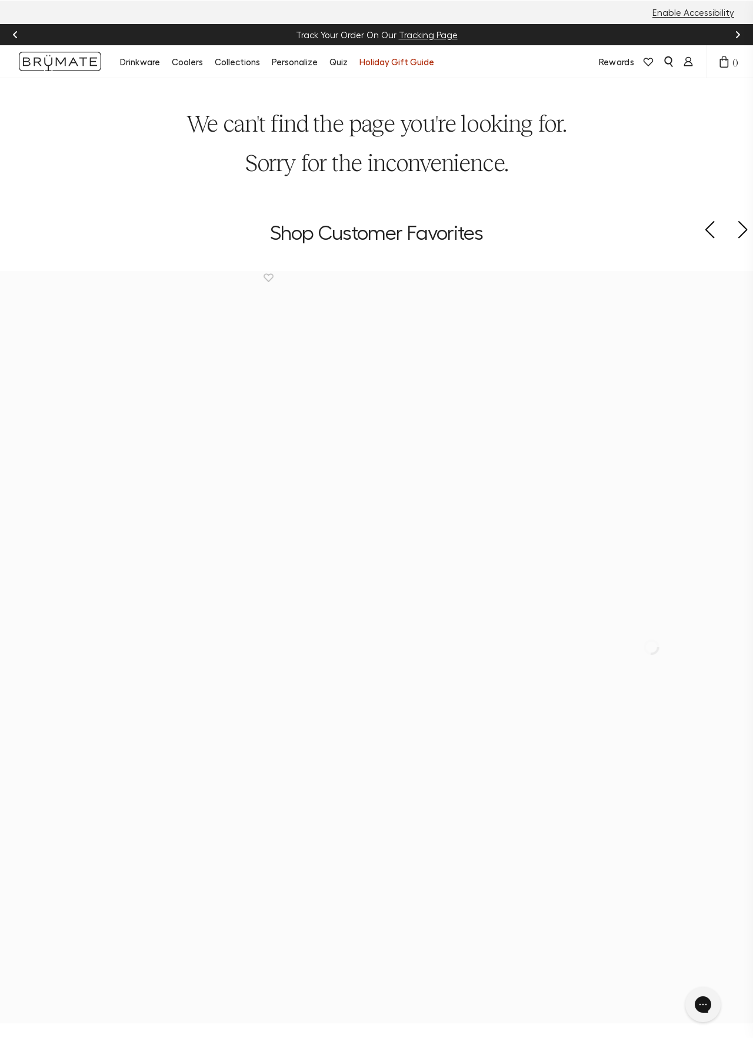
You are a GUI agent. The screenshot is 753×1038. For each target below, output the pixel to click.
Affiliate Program (357, 851)
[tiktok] (75, 780)
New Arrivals (210, 745)
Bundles (201, 798)
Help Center (287, 763)
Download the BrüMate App (215, 892)
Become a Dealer (360, 880)
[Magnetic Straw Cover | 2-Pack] (185, 360)
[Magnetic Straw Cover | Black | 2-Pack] (377, 360)
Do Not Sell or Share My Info (361, 1004)
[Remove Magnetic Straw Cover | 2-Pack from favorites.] (269, 277)
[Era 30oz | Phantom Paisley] (568, 360)
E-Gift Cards (211, 868)
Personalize (295, 61)
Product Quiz (289, 745)
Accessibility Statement (478, 1004)
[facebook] (53, 780)
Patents (356, 951)
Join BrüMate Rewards (366, 804)
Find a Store (287, 816)
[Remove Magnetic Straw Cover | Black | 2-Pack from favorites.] (460, 277)
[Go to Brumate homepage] (60, 61)
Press (350, 933)
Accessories (209, 833)
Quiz (338, 61)
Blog (349, 780)
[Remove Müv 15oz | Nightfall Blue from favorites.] (77, 277)
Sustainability (369, 763)
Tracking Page (428, 34)
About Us (359, 745)
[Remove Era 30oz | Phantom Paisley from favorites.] (651, 277)
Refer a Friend (369, 827)
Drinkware (140, 61)
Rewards (616, 61)
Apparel (201, 851)
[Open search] (668, 62)
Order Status (289, 780)
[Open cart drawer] (724, 62)
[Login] (688, 62)
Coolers (187, 61)
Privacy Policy (177, 1004)
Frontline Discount (280, 857)
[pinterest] (98, 780)
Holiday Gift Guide (396, 61)
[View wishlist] (648, 62)
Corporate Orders (362, 910)
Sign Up (642, 818)
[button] (709, 229)
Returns (278, 798)
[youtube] (120, 780)
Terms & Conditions (254, 1004)
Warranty (282, 833)
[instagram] (31, 780)
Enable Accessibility (693, 12)
